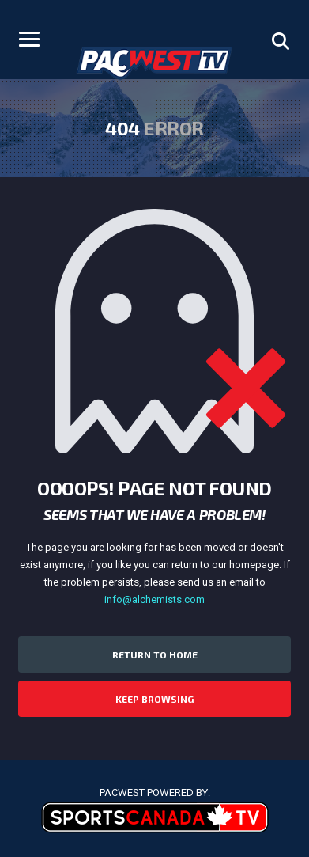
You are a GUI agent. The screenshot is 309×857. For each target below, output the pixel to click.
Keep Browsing (154, 698)
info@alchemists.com (154, 599)
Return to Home (155, 654)
